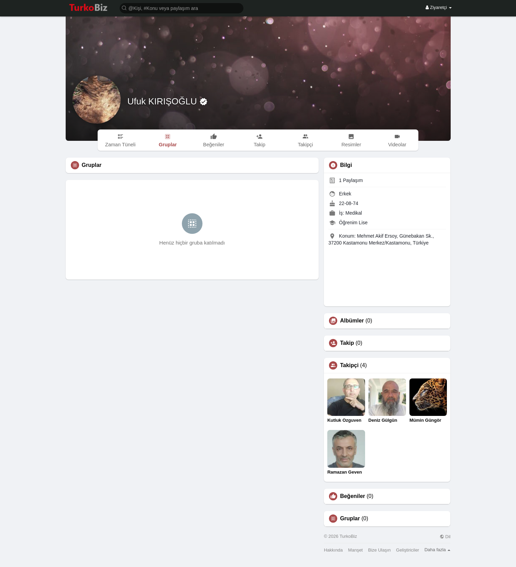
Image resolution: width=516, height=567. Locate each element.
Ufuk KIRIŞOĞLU (164, 101)
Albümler (352, 321)
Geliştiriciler (407, 550)
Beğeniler (352, 496)
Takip (347, 343)
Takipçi (349, 365)
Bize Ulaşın (379, 550)
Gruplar (350, 518)
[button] (181, 7)
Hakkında (333, 550)
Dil (445, 536)
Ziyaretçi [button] (438, 7)
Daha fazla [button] (438, 549)
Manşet (355, 550)
